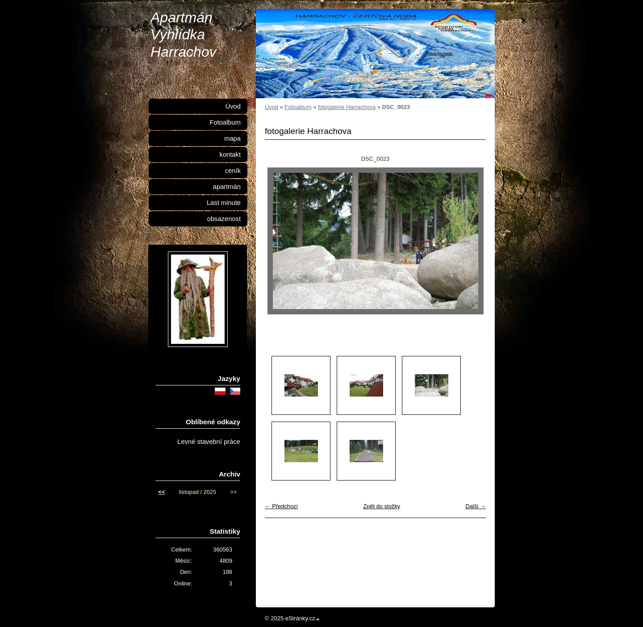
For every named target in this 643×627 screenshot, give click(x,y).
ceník (233, 170)
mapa (232, 138)
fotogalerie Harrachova (347, 107)
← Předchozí (281, 506)
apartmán (227, 186)
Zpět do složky (381, 506)
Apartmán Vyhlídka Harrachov (183, 34)
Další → (475, 506)
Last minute (224, 202)
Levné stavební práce (208, 441)
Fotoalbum (297, 107)
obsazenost (224, 218)
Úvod (271, 107)
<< (162, 492)
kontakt (230, 154)
